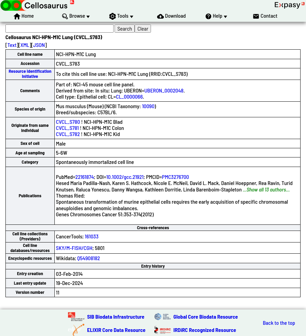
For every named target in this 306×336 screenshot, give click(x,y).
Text (12, 44)
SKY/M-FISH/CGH (74, 248)
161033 (91, 236)
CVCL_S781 (67, 127)
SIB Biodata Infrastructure (115, 316)
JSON (39, 44)
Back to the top (279, 323)
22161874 (84, 176)
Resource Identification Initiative (29, 73)
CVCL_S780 (68, 121)
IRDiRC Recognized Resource (204, 329)
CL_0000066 (129, 96)
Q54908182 (88, 258)
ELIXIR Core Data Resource (116, 329)
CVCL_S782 (68, 134)
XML (24, 44)
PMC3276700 (175, 176)
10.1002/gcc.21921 (124, 176)
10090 (148, 106)
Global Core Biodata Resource (205, 316)
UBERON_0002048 (163, 90)
